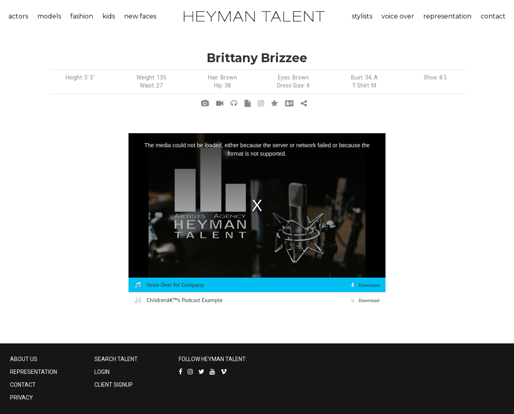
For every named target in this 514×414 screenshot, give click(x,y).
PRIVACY (21, 397)
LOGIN (102, 372)
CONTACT (23, 385)
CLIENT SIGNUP (113, 385)
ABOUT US (23, 359)
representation (447, 16)
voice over (397, 16)
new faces (140, 16)
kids (108, 16)
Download (369, 285)
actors (18, 16)
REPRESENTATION (33, 372)
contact (493, 16)
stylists (362, 16)
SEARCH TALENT (116, 359)
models (49, 16)
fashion (81, 16)
